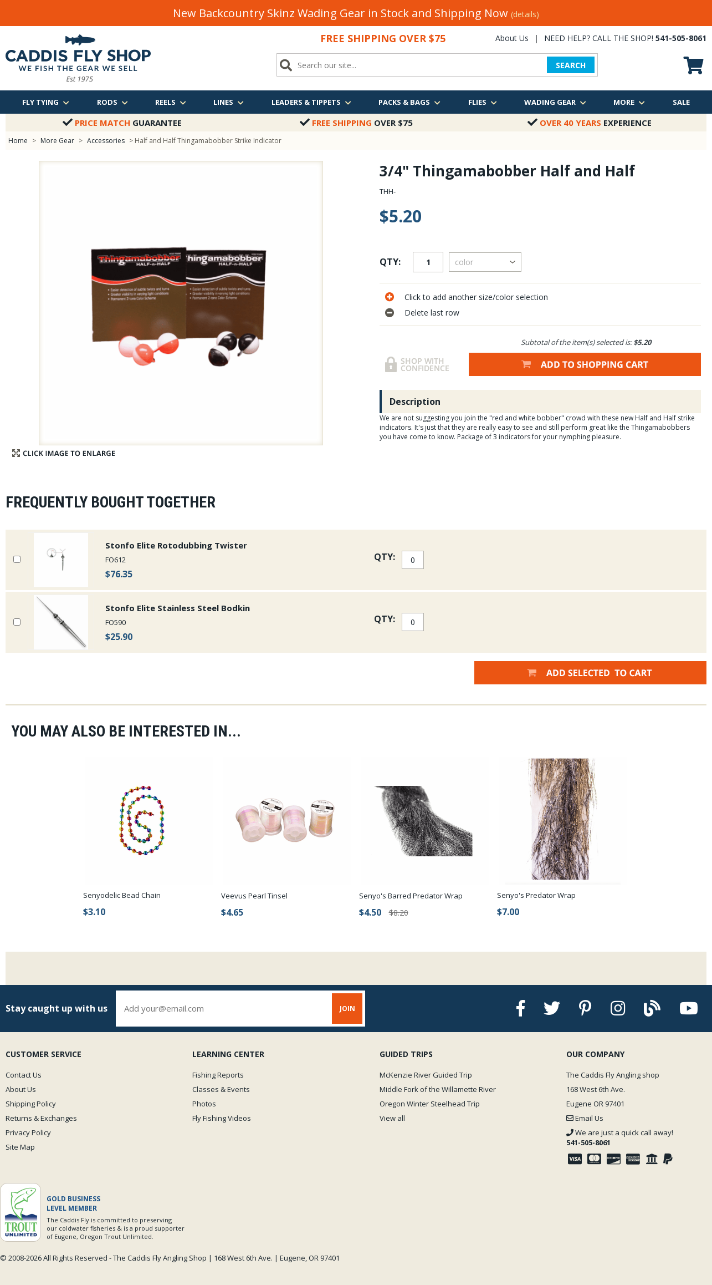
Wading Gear (555, 102)
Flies (482, 102)
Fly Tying (45, 102)
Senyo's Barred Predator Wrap (411, 896)
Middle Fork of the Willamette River (438, 1089)
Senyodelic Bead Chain (122, 895)
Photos (204, 1104)
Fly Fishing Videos (221, 1118)
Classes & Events (221, 1089)
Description (415, 401)
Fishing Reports (218, 1075)
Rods (112, 102)
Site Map (20, 1147)
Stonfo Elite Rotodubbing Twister (176, 545)
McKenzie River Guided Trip (426, 1075)
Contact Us (24, 1075)
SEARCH (571, 65)
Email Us (584, 1118)
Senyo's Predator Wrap (536, 895)
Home (18, 140)
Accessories (106, 140)
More (629, 102)
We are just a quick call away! (619, 1137)
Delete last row (431, 312)
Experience (589, 122)
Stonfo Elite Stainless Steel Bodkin (177, 607)
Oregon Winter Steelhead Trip (430, 1104)
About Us (512, 38)
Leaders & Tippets (311, 102)
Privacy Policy (28, 1132)
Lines (228, 102)
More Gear (57, 140)
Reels (170, 102)
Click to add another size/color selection (476, 297)
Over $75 (356, 122)
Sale (681, 102)
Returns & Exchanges (41, 1118)
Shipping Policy (31, 1104)
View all (392, 1118)
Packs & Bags (409, 102)
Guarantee (122, 122)
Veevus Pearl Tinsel (254, 896)
